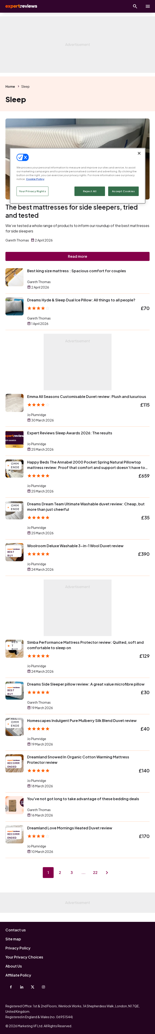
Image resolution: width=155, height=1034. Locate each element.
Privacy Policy (18, 948)
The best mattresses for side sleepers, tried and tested (71, 211)
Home (10, 86)
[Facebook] (10, 987)
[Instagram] (43, 987)
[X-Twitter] (32, 987)
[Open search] (135, 6)
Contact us (15, 930)
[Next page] (107, 872)
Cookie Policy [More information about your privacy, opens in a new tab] (35, 179)
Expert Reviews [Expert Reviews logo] (20, 6)
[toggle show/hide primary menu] (147, 6)
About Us (13, 966)
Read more (77, 256)
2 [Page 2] (60, 872)
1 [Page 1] (48, 872)
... (83, 872)
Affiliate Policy (18, 975)
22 (95, 872)
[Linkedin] (21, 987)
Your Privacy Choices (24, 957)
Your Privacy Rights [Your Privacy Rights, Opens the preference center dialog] (32, 191)
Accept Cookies (123, 191)
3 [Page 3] (72, 872)
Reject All (90, 191)
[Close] (139, 153)
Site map (13, 939)
